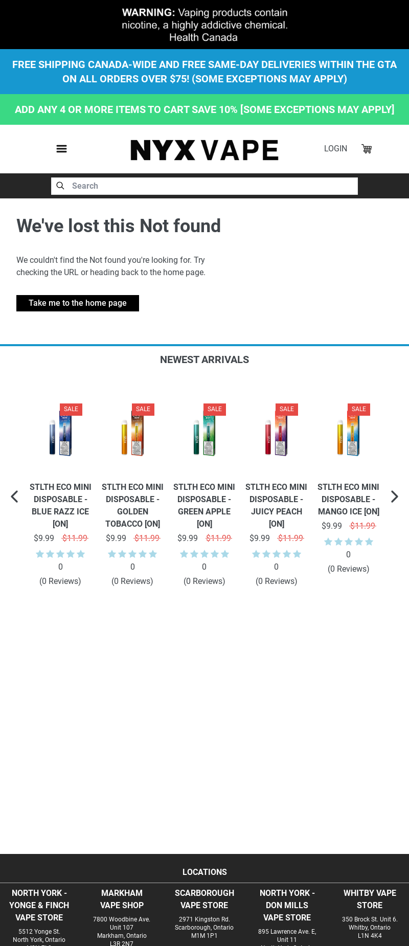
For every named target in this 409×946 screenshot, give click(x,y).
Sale (71, 409)
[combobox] (204, 186)
